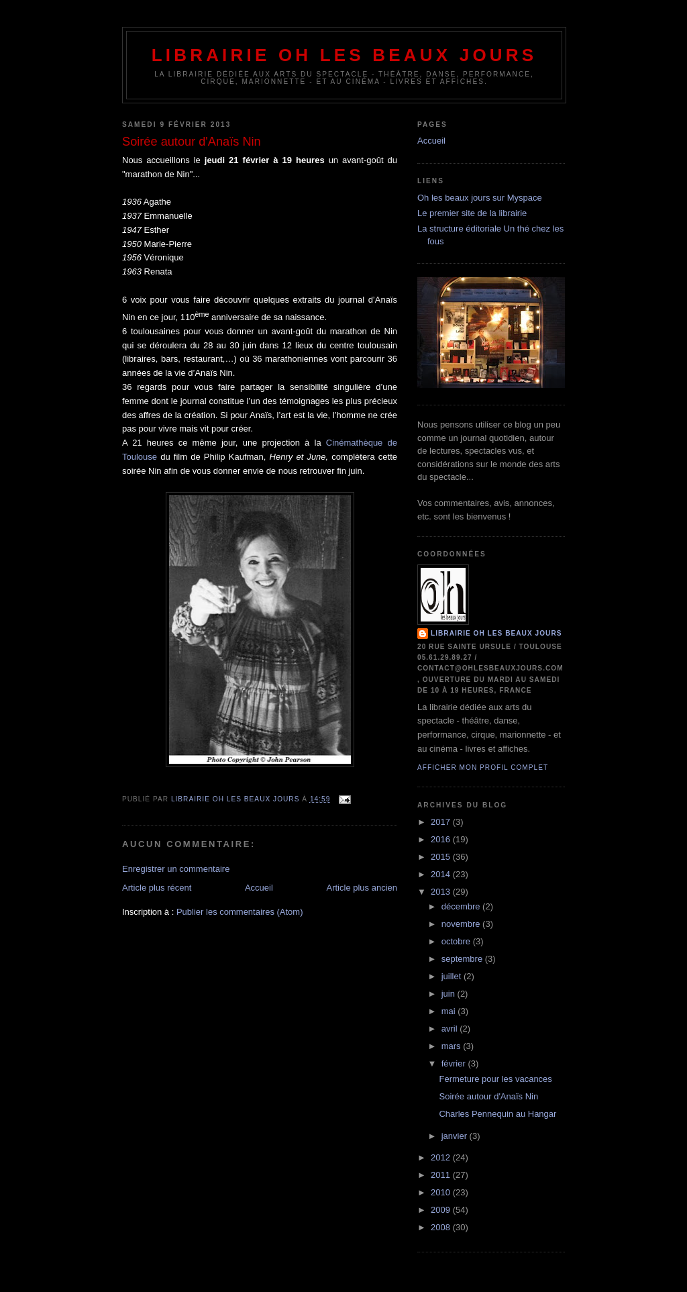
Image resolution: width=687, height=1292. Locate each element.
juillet (452, 976)
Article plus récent (156, 888)
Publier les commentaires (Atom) (239, 912)
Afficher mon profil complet (482, 767)
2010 (442, 1192)
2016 (442, 839)
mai (449, 1011)
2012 (442, 1157)
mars (452, 1046)
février (454, 1063)
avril (450, 1029)
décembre (461, 906)
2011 (442, 1175)
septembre (463, 959)
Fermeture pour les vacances (495, 1079)
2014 (442, 874)
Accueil (259, 888)
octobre (457, 941)
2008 (442, 1227)
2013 (442, 892)
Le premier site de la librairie (472, 213)
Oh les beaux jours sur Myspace (479, 198)
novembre (461, 924)
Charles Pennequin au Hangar (497, 1114)
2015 (442, 857)
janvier (455, 1136)
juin (449, 994)
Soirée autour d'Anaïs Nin (488, 1096)
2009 (442, 1210)
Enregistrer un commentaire (175, 869)
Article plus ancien (362, 888)
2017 (442, 822)
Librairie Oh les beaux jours (344, 55)
